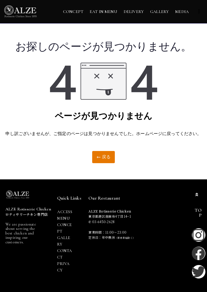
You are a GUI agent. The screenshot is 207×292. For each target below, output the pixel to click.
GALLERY (159, 11)
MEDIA (182, 11)
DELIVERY (134, 11)
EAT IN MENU (103, 11)
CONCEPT (73, 11)
